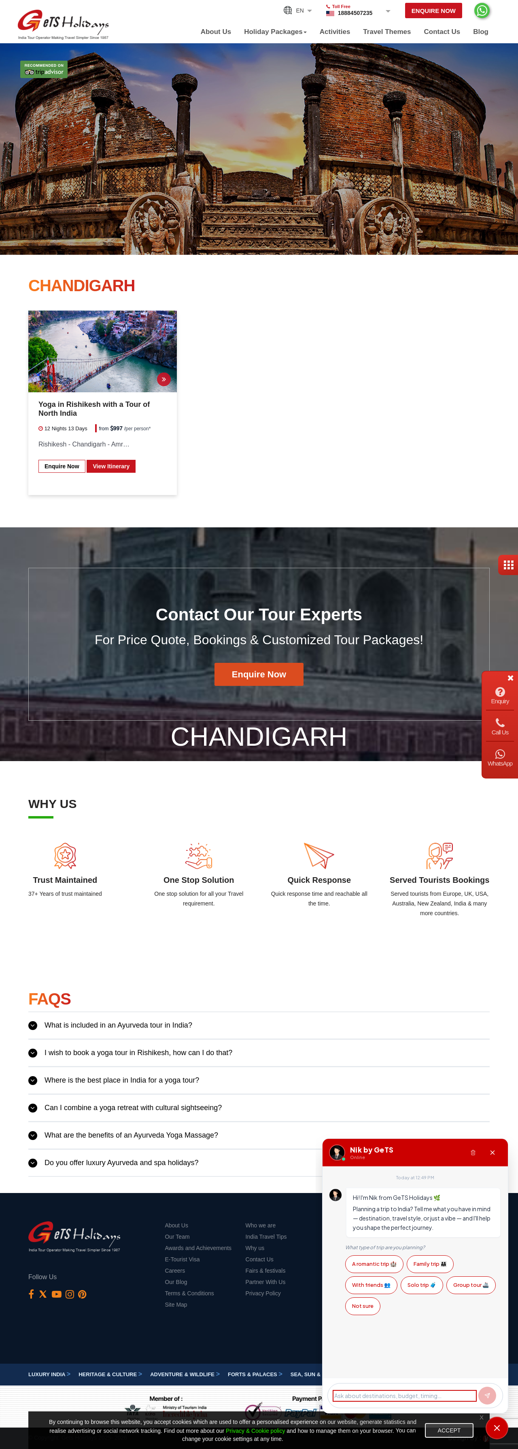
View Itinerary (111, 466)
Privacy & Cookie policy (255, 1431)
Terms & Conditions (189, 1293)
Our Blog (176, 1282)
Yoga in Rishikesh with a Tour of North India (94, 408)
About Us (216, 32)
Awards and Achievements (198, 1248)
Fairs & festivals (266, 1270)
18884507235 (355, 13)
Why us (255, 1248)
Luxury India (49, 1374)
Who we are (261, 1225)
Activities (335, 32)
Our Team (177, 1236)
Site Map (176, 1304)
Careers (175, 1270)
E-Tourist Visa (182, 1259)
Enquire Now (434, 10)
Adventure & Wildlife (185, 1374)
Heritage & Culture (110, 1374)
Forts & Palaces (255, 1374)
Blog (480, 32)
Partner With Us (266, 1282)
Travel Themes (387, 32)
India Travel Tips (266, 1236)
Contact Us (442, 32)
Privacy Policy (263, 1293)
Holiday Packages (275, 32)
